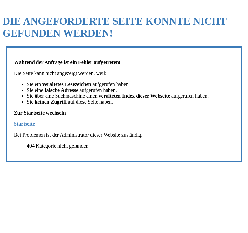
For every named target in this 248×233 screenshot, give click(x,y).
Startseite (24, 124)
